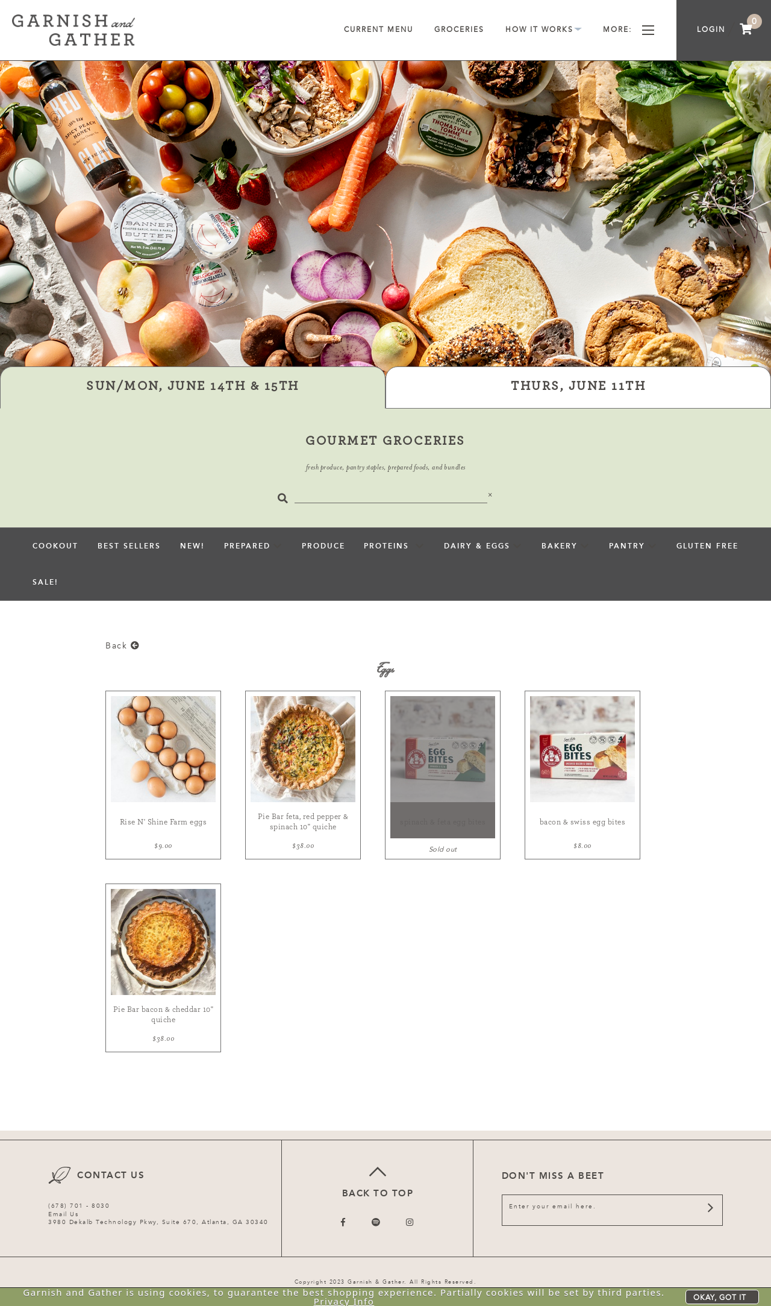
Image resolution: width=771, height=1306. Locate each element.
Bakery (560, 546)
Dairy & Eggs (477, 546)
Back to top (377, 1180)
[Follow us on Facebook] (343, 1222)
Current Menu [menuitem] (378, 29)
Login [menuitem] (711, 29)
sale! (45, 582)
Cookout (55, 546)
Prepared (247, 546)
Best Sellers (129, 546)
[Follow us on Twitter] (376, 1222)
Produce (323, 546)
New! (192, 546)
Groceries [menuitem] (459, 29)
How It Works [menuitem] (543, 30)
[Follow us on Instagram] (410, 1222)
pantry (627, 546)
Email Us (63, 1214)
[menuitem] (746, 30)
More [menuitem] (628, 30)
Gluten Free (707, 546)
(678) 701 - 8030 (79, 1206)
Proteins (388, 546)
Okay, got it (719, 1297)
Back (122, 646)
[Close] (490, 494)
